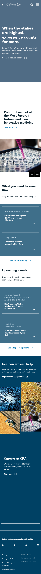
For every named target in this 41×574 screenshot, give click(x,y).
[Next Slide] (37, 174)
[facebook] (15, 545)
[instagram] (38, 545)
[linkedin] (3, 545)
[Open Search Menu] (31, 4)
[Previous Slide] (32, 174)
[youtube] (26, 545)
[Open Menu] (37, 4)
